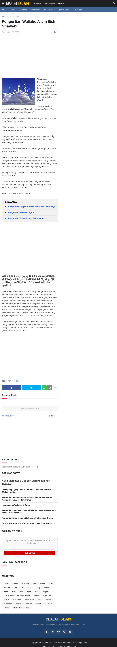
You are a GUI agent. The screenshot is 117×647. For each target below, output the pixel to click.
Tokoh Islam (17, 604)
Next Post (52, 416)
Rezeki (18, 600)
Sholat (38, 600)
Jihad (29, 587)
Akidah (15, 579)
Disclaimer (35, 10)
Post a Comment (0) (30, 408)
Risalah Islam (51, 638)
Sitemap (23, 10)
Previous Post (9, 416)
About (4, 10)
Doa (15, 583)
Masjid (36, 592)
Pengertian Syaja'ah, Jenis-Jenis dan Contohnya (31, 206)
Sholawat (48, 600)
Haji (38, 583)
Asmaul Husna (39, 579)
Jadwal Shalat (64, 10)
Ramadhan (7, 600)
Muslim (6, 596)
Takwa (6, 604)
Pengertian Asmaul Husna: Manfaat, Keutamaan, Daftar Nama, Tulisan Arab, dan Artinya (27, 494)
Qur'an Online (49, 10)
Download (78, 10)
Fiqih (22, 583)
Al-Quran (25, 579)
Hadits (30, 583)
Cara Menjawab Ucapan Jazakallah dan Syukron (24, 480)
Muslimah (17, 596)
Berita (50, 579)
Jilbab (37, 587)
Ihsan (5, 587)
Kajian (45, 587)
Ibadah (46, 583)
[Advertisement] (30, 55)
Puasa (48, 596)
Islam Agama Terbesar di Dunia (16, 501)
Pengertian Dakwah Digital (21, 212)
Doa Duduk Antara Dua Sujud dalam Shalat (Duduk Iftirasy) (28, 519)
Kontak (14, 10)
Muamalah (46, 592)
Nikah (40, 596)
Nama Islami (29, 596)
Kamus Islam (14, 16)
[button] (3, 3)
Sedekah (28, 600)
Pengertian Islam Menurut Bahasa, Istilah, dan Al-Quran (27, 514)
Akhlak (6, 579)
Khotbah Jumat (23, 592)
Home (4, 16)
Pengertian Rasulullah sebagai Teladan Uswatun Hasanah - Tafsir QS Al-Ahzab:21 (29, 507)
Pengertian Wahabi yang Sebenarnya (26, 218)
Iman (13, 587)
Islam (21, 587)
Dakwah (6, 583)
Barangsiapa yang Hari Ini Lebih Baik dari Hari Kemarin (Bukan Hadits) (26, 486)
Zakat (28, 604)
